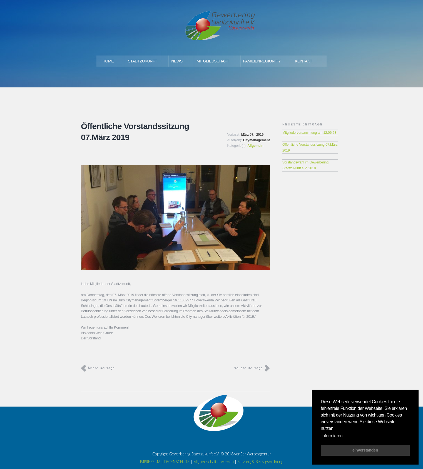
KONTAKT (303, 61)
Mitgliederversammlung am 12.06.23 (309, 133)
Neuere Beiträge (248, 368)
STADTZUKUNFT (142, 61)
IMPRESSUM (150, 461)
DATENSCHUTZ (177, 461)
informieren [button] (332, 435)
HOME (108, 61)
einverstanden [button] (365, 450)
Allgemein (255, 146)
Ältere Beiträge (101, 368)
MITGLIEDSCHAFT (213, 61)
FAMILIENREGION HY (262, 61)
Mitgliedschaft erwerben (213, 461)
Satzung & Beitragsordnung (260, 461)
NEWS (176, 61)
